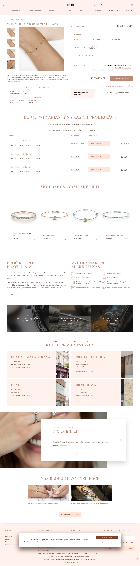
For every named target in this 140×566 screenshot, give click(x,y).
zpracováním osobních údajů (124, 542)
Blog (6, 542)
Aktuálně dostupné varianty (102, 70)
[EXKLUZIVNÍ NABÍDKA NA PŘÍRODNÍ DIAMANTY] (91, 495)
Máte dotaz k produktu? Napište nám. (85, 287)
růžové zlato (118, 39)
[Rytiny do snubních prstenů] (28, 318)
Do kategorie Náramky (16, 19)
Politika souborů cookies (46, 548)
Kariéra (7, 539)
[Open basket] (134, 5)
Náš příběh (8, 536)
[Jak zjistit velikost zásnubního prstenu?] (48, 495)
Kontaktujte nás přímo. (123, 68)
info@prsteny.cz (122, 93)
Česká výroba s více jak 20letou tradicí (116, 287)
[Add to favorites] (34, 239)
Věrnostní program (11, 545)
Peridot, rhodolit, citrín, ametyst (92, 47)
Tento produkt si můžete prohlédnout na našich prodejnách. (117, 282)
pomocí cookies (82, 539)
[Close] (137, 559)
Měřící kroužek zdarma (111, 273)
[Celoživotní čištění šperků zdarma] (70, 318)
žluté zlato (98, 39)
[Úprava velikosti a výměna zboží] (112, 318)
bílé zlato (79, 39)
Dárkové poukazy (43, 550)
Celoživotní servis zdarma (81, 273)
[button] (120, 440)
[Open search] (8, 5)
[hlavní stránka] (70, 6)
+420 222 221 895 (104, 93)
